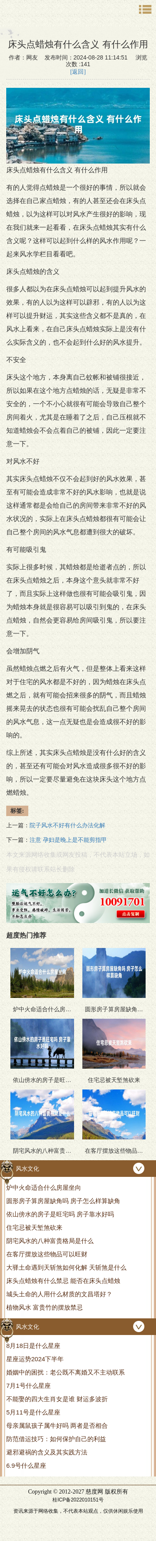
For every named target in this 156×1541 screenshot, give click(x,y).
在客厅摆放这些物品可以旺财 (46, 1254)
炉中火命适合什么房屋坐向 (43, 1187)
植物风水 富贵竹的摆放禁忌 (44, 1307)
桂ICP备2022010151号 (78, 1500)
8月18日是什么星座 (33, 1345)
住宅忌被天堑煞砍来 (34, 1227)
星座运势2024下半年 (35, 1358)
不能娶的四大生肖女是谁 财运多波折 (57, 1398)
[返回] (78, 72)
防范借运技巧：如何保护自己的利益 (56, 1438)
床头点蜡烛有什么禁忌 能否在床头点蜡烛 (63, 1280)
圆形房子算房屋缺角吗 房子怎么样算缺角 (63, 1200)
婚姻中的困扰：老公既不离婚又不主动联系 (65, 1372)
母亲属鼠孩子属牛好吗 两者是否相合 (57, 1425)
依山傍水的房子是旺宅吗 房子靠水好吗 (60, 1214)
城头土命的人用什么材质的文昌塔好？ (59, 1294)
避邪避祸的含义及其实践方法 (46, 1452)
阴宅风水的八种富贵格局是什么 (50, 1240)
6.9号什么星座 (26, 1465)
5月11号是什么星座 (33, 1412)
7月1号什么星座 (28, 1385)
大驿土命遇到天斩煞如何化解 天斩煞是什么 (66, 1267)
